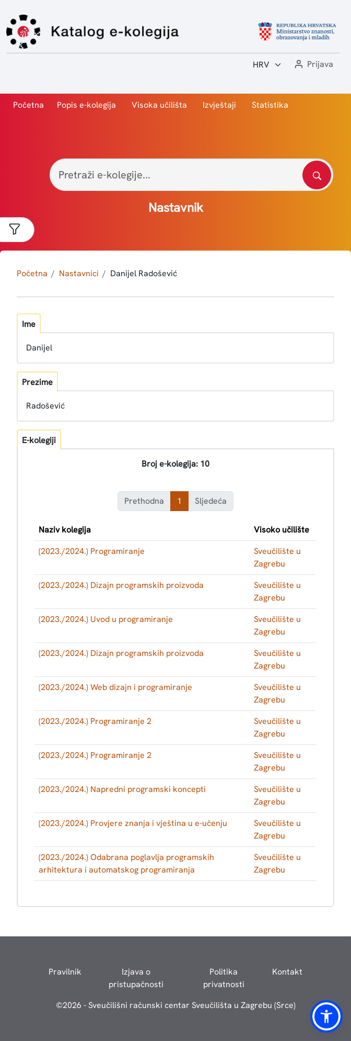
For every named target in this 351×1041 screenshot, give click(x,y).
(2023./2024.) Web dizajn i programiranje (115, 687)
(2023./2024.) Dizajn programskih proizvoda (121, 585)
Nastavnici (79, 273)
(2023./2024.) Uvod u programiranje (106, 619)
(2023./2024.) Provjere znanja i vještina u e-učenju (133, 823)
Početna (28, 104)
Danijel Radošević (143, 273)
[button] (312, 64)
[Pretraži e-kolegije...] (191, 175)
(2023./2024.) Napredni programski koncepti (122, 789)
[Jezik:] (267, 64)
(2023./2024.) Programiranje (92, 551)
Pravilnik (65, 971)
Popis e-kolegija (86, 104)
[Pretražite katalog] (316, 175)
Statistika (270, 104)
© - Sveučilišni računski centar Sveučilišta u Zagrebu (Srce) (176, 1005)
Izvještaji (219, 104)
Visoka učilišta (159, 104)
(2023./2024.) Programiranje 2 (95, 721)
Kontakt (287, 971)
